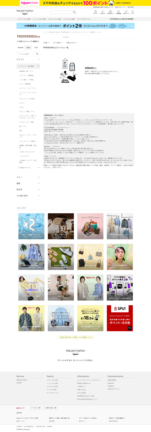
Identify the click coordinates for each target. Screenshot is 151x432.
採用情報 (49, 426)
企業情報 (19, 426)
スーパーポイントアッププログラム (88, 380)
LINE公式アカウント (114, 389)
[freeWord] (28, 54)
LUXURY (19, 383)
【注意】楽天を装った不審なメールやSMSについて (75, 337)
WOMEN (20, 47)
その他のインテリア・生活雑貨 (27, 161)
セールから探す (52, 389)
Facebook (111, 383)
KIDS (36, 47)
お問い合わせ (81, 389)
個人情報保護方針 (28, 426)
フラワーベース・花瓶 (26, 122)
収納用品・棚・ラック (26, 71)
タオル (21, 107)
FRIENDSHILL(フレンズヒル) (70, 32)
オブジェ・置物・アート (27, 111)
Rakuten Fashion (54, 32)
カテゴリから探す (52, 386)
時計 (20, 130)
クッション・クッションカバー (27, 93)
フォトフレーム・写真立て (27, 141)
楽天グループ (119, 7)
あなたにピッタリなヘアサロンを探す (28, 418)
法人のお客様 (81, 393)
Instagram (111, 386)
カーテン (22, 103)
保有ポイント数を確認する (117, 418)
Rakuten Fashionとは (84, 383)
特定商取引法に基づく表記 (85, 396)
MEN (28, 47)
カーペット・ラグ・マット (27, 88)
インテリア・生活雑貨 (26, 66)
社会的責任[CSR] (40, 426)
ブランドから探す (52, 380)
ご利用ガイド (81, 386)
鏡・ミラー (22, 126)
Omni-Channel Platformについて (87, 399)
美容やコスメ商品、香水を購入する (59, 418)
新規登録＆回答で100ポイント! (103, 7)
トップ (45, 32)
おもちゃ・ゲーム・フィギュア (27, 136)
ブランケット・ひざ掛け (27, 99)
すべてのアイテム (52, 393)
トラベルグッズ (24, 156)
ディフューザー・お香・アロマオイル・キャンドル (27, 117)
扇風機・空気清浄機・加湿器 (27, 146)
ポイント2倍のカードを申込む (88, 418)
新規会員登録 (112, 380)
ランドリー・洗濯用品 (26, 75)
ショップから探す (52, 383)
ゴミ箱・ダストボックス (27, 152)
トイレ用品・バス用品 (26, 80)
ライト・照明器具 (25, 84)
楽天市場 (130, 7)
